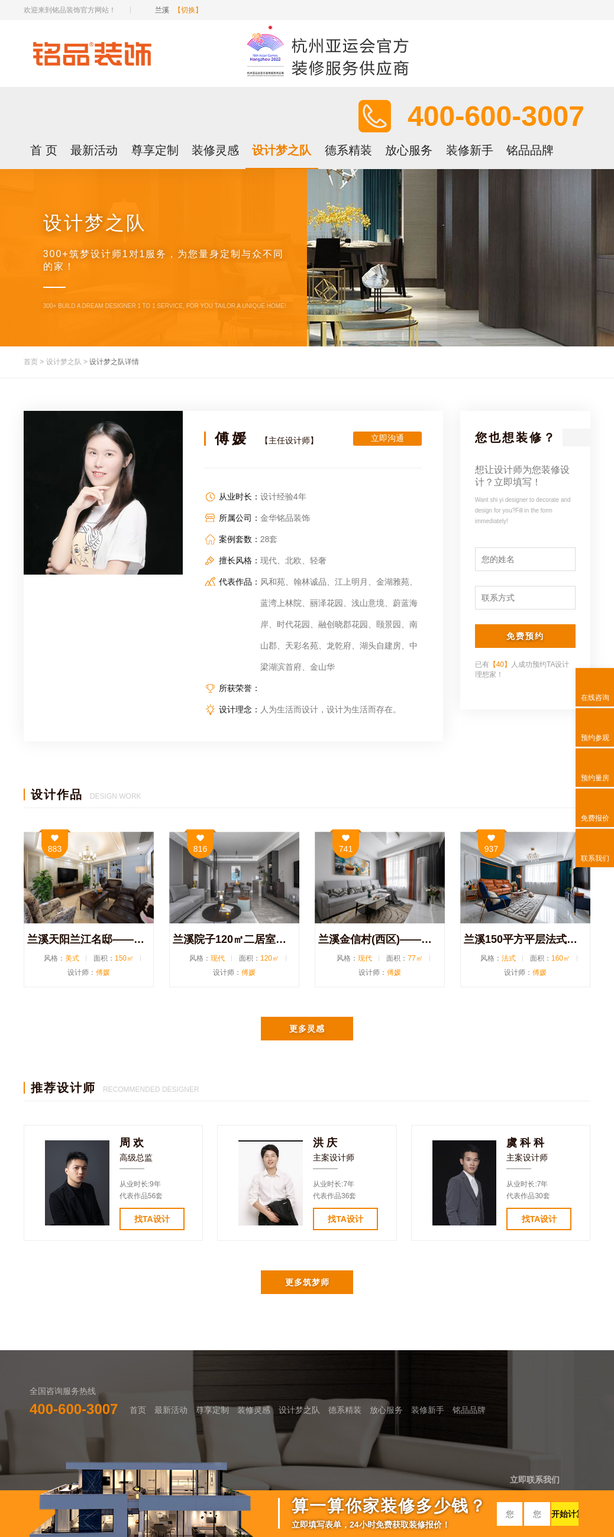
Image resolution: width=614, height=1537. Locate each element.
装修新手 (469, 150)
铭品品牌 (530, 150)
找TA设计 (152, 1219)
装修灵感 (215, 150)
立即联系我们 (535, 1479)
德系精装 (348, 150)
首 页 (43, 150)
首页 (31, 362)
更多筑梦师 (307, 1282)
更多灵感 (307, 1028)
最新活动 (94, 150)
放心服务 (408, 150)
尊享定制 (155, 150)
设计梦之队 (281, 150)
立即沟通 (387, 438)
